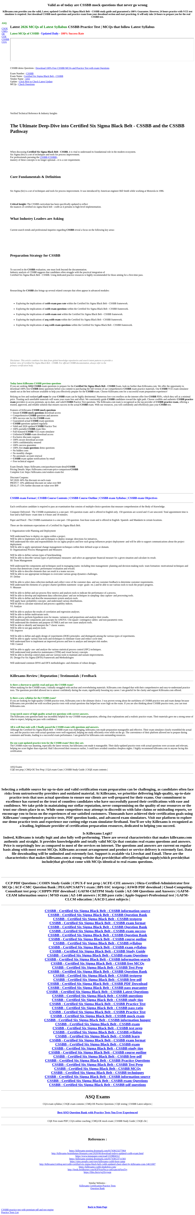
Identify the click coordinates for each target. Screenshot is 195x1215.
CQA (4, 42)
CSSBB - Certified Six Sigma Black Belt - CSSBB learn (97, 1036)
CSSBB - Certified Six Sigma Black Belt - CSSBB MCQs (97, 1068)
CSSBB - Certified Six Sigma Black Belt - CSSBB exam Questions (97, 955)
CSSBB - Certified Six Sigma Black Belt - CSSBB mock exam (98, 1016)
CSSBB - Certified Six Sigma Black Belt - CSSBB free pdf (97, 979)
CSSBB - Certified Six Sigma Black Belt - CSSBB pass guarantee (97, 988)
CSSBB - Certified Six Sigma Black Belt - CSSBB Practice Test (97, 1004)
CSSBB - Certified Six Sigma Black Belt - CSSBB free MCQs (97, 963)
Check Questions (26, 84)
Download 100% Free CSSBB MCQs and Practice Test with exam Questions (72, 68)
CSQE (5, 28)
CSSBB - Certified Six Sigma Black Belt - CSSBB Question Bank (97, 915)
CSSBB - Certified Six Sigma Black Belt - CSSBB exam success (97, 931)
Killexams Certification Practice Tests (97, 1185)
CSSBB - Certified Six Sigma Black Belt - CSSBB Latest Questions (97, 992)
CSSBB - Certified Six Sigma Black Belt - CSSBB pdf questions (97, 1085)
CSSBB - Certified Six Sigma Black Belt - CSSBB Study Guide (97, 951)
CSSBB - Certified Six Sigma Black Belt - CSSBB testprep (97, 919)
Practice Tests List (10, 1212)
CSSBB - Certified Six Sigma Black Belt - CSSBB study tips (97, 1000)
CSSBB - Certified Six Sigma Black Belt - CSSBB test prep (97, 1028)
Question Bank (97, 1188)
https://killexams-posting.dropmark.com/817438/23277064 (97, 1150)
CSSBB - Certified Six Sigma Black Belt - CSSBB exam (97, 1024)
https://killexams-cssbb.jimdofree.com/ (97, 1167)
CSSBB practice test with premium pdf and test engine (27, 1209)
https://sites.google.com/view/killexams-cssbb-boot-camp (97, 1161)
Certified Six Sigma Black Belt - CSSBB (43, 76)
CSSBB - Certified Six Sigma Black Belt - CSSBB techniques (97, 1072)
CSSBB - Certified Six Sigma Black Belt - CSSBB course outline (97, 939)
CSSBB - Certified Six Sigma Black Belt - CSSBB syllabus (97, 943)
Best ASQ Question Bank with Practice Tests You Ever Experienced (97, 1112)
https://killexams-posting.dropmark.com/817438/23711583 (97, 1158)
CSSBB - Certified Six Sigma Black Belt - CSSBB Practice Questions (97, 1060)
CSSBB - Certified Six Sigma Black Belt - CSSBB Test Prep (97, 967)
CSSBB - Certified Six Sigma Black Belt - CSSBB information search (97, 959)
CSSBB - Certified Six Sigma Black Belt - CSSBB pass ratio (97, 1008)
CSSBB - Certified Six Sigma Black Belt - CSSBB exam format (97, 923)
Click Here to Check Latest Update (35, 81)
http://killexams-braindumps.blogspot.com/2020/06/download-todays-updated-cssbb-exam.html (97, 1153)
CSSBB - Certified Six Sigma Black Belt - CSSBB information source (97, 911)
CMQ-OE (5, 32)
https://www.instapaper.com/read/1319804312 (97, 1156)
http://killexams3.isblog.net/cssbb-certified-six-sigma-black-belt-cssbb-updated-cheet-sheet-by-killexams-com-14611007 (97, 1164)
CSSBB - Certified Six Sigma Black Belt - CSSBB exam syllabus (97, 947)
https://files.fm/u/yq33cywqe (97, 1172)
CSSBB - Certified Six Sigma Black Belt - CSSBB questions (97, 996)
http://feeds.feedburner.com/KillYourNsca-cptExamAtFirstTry (97, 1169)
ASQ (27, 79)
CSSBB (5, 39)
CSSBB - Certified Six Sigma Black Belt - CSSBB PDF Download (97, 984)
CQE (4, 36)
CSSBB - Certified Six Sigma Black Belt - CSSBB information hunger (97, 1020)
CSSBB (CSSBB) (48, 157)
